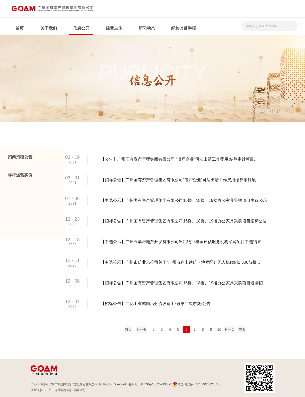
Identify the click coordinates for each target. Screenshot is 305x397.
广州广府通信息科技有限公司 (65, 390)
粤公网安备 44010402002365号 (196, 384)
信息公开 (81, 28)
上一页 (141, 329)
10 (219, 329)
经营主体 (114, 28)
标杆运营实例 (20, 175)
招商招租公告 (20, 157)
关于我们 (48, 28)
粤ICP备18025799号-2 (156, 384)
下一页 (229, 329)
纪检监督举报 (183, 28)
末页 (242, 329)
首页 (19, 28)
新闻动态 (146, 28)
